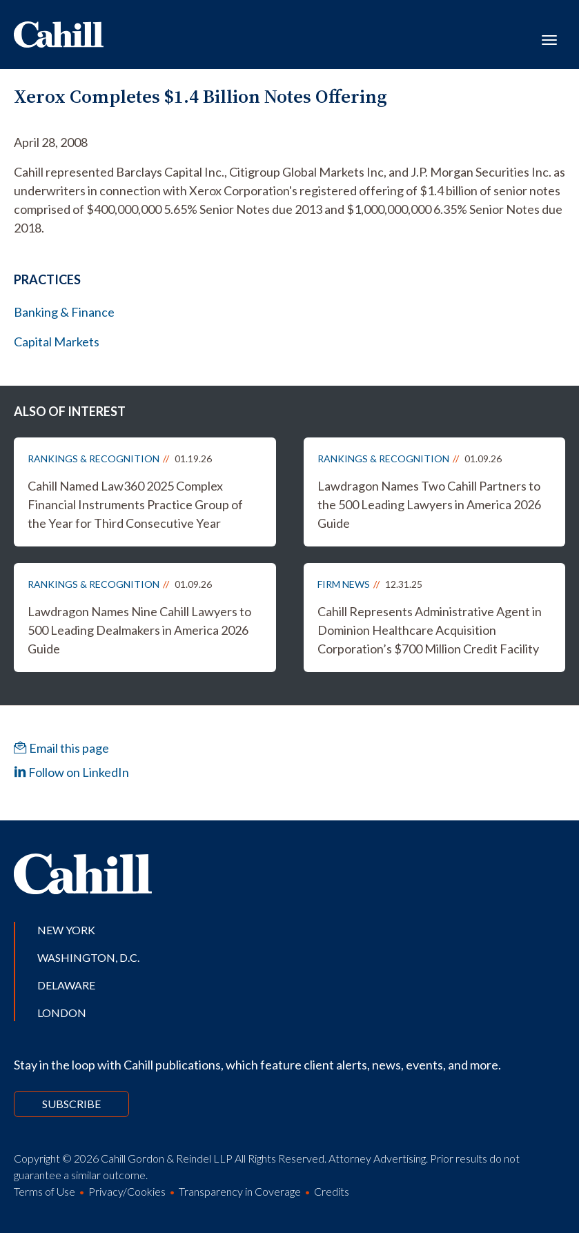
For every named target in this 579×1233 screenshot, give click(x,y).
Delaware (66, 985)
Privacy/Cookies (127, 1191)
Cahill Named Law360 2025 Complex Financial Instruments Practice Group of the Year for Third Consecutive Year (135, 504)
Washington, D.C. (88, 957)
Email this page (61, 748)
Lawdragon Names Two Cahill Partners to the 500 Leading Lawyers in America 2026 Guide (429, 504)
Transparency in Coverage (240, 1191)
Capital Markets (56, 341)
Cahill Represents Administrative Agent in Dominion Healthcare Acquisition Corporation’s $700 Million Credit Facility (429, 630)
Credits (331, 1191)
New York (66, 929)
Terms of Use (44, 1191)
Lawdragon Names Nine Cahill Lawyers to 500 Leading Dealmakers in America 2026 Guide (139, 630)
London (61, 1012)
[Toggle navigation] (549, 38)
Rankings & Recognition (93, 458)
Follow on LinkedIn (71, 772)
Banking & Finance (64, 311)
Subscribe (71, 1103)
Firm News (343, 584)
